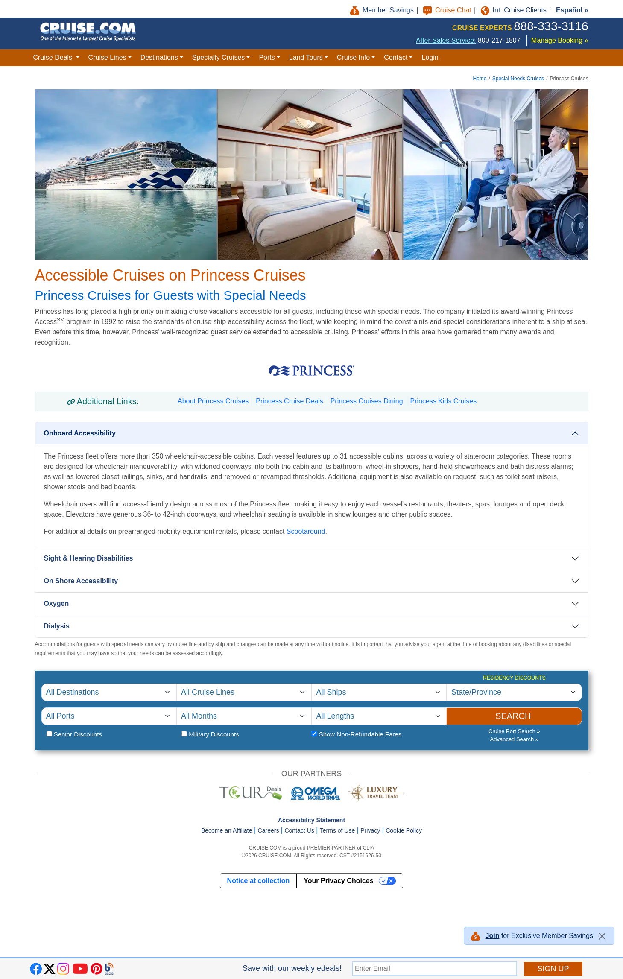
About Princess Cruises (213, 401)
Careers (268, 830)
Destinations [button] (159, 57)
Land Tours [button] (306, 57)
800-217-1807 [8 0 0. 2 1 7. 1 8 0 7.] (499, 40)
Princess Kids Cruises (443, 401)
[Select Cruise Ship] (378, 692)
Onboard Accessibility (80, 433)
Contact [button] (395, 57)
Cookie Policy (404, 830)
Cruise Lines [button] (107, 57)
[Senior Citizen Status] (49, 733)
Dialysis (57, 626)
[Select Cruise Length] (378, 716)
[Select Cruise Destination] (108, 692)
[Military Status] (184, 733)
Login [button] (429, 57)
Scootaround (306, 531)
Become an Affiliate (226, 830)
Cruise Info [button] (353, 57)
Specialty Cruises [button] (218, 57)
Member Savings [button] (383, 10)
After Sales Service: (446, 40)
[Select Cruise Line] (243, 692)
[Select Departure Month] (243, 716)
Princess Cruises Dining (367, 401)
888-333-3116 (551, 26)
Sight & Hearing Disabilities (88, 558)
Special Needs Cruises (518, 79)
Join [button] (493, 935)
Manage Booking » (559, 40)
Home (479, 79)
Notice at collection (258, 880)
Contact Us (299, 830)
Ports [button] (267, 57)
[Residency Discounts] (514, 692)
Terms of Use (337, 830)
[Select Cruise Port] (108, 716)
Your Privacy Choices (338, 880)
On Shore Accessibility (81, 580)
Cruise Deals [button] (53, 57)
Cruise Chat (448, 10)
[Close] (602, 936)
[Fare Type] (314, 733)
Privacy (370, 830)
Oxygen (56, 603)
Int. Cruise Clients (515, 10)
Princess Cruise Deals (289, 401)
